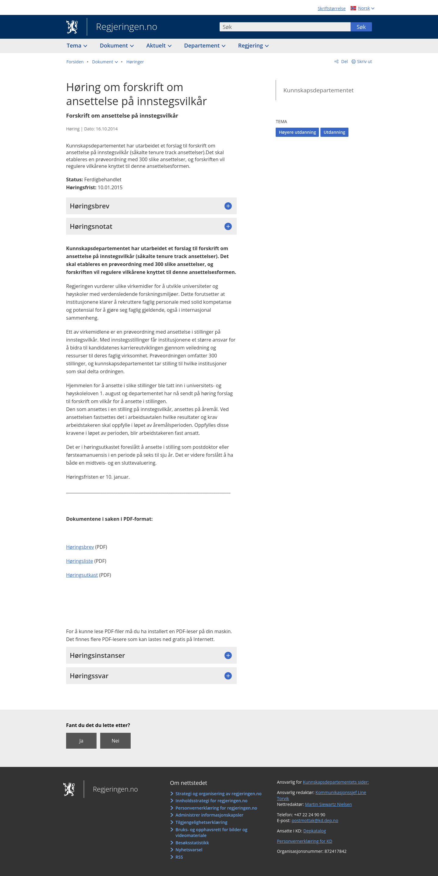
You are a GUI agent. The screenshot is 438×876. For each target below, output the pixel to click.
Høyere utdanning (297, 132)
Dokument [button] (114, 45)
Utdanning (334, 132)
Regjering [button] (251, 45)
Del (344, 61)
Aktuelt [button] (157, 45)
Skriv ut (364, 61)
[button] (105, 62)
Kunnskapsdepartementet (318, 90)
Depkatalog (314, 831)
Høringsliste (79, 561)
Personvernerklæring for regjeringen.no (216, 808)
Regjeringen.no (122, 27)
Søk (361, 26)
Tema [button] (75, 45)
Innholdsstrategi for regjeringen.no (211, 800)
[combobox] (285, 26)
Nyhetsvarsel (188, 850)
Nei (115, 740)
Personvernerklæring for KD (304, 841)
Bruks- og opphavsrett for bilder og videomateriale (211, 833)
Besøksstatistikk (192, 843)
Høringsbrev (80, 547)
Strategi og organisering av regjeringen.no (218, 793)
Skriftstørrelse (331, 8)
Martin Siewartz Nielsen (328, 804)
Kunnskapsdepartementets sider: (336, 782)
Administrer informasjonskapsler (209, 815)
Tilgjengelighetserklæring (201, 822)
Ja (81, 740)
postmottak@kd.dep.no (314, 820)
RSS (179, 857)
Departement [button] (202, 45)
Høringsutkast (82, 575)
